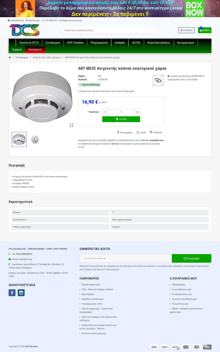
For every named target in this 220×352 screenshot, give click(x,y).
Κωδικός (82, 79)
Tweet (141, 132)
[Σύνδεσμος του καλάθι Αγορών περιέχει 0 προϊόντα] (204, 30)
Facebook (12, 292)
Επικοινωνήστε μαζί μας (94, 333)
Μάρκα (81, 76)
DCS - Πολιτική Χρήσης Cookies (97, 289)
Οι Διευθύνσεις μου (181, 289)
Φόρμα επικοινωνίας (70, 20)
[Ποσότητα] (121, 112)
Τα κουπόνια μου (180, 304)
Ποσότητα (94, 112)
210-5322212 (49, 20)
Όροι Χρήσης (88, 294)
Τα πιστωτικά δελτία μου (184, 299)
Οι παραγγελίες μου (182, 294)
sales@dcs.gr (16, 20)
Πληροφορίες (178, 284)
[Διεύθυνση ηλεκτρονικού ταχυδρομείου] (126, 258)
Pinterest (156, 132)
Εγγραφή (191, 258)
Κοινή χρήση (124, 132)
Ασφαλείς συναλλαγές (93, 299)
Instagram (21, 292)
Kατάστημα (33, 20)
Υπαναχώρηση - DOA (92, 304)
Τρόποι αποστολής (91, 284)
